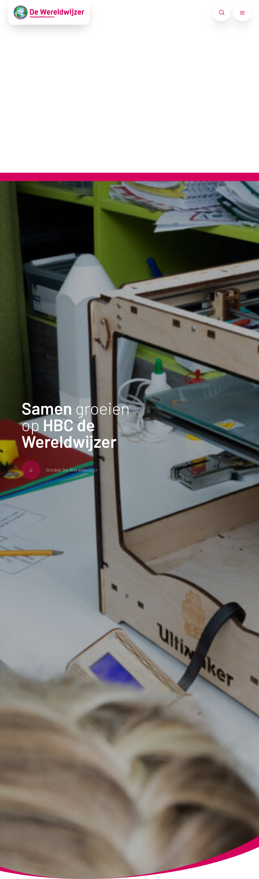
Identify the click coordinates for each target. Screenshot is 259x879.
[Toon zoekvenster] (221, 12)
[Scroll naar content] (59, 469)
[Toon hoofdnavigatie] (242, 12)
